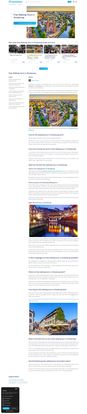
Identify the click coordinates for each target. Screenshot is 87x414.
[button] (10, 411)
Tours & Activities (13, 4)
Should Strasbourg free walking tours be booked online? (17, 107)
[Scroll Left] (74, 42)
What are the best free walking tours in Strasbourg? (16, 87)
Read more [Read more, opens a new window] (14, 393)
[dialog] (10, 400)
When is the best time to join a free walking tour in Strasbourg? (16, 103)
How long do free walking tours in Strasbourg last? (16, 99)
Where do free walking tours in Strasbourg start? (15, 95)
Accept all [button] (6, 408)
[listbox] (16, 388)
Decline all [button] (14, 408)
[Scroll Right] (77, 42)
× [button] (17, 388)
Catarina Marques (35, 80)
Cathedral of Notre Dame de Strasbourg (51, 171)
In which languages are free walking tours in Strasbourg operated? (16, 91)
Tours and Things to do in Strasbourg (16, 380)
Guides (21, 4)
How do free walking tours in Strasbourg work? (15, 80)
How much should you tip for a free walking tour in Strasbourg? (16, 84)
